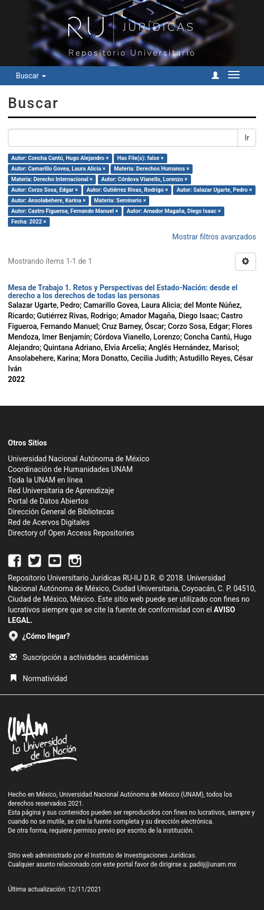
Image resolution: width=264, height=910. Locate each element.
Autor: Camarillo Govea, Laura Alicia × (58, 168)
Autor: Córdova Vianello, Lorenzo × (144, 179)
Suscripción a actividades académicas (79, 657)
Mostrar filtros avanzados (214, 237)
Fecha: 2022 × (28, 221)
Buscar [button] (31, 76)
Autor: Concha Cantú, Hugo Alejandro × (59, 158)
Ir (246, 137)
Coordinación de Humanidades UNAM (70, 469)
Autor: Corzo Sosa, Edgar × (44, 189)
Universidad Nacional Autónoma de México (79, 458)
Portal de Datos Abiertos (48, 501)
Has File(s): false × (140, 158)
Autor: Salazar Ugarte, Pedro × (214, 189)
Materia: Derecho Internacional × (52, 179)
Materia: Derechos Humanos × (151, 168)
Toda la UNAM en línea (45, 480)
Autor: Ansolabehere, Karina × (48, 200)
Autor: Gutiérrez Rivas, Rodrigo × (127, 189)
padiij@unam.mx (212, 864)
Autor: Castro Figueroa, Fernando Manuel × (64, 211)
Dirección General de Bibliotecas (61, 511)
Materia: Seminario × (120, 200)
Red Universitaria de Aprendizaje (61, 490)
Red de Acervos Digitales (48, 522)
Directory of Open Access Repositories (71, 533)
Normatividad (38, 678)
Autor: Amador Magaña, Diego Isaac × (173, 211)
